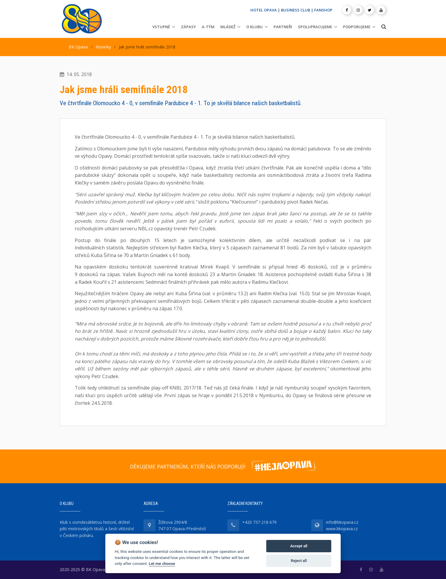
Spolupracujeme (315, 26)
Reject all (299, 560)
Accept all (298, 546)
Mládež (227, 26)
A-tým (208, 26)
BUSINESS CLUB (295, 10)
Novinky (103, 47)
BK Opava (78, 47)
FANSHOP (323, 10)
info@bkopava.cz (342, 522)
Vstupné (161, 26)
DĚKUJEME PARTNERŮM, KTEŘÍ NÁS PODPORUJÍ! (187, 466)
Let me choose (162, 563)
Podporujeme (356, 26)
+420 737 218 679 (259, 522)
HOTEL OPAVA (263, 10)
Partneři (283, 26)
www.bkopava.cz (342, 528)
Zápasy (188, 26)
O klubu (254, 26)
